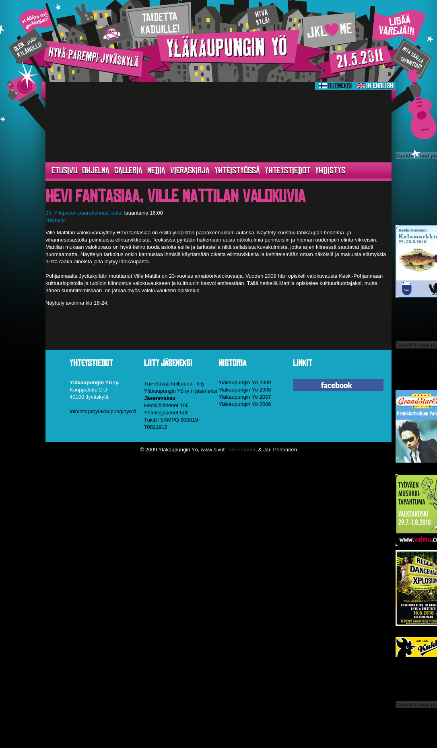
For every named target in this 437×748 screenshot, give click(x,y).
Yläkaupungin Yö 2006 (245, 404)
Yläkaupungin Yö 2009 (245, 382)
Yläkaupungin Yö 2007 (245, 397)
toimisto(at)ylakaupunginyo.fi (103, 411)
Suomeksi (335, 86)
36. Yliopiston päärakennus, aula (83, 213)
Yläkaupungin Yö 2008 (245, 390)
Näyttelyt (55, 220)
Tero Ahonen (242, 450)
